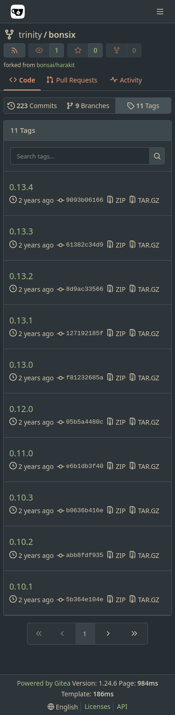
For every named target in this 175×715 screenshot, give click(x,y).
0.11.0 (21, 453)
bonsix (62, 34)
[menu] (63, 706)
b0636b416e (80, 511)
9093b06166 (80, 200)
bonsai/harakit (55, 65)
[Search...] (157, 156)
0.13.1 (21, 320)
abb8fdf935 (80, 555)
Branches (87, 105)
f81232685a (80, 378)
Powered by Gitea (43, 683)
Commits (32, 105)
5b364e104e (80, 600)
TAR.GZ (144, 200)
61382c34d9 (80, 245)
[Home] (18, 11)
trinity (30, 34)
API (122, 706)
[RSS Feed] (14, 50)
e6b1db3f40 (80, 466)
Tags (143, 105)
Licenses (97, 706)
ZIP (116, 200)
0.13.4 (21, 187)
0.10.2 (21, 541)
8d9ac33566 (80, 289)
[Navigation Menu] (161, 11)
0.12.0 (21, 409)
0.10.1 (21, 586)
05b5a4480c (80, 422)
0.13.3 (21, 231)
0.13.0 (21, 364)
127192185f (80, 333)
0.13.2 (21, 276)
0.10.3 (21, 497)
